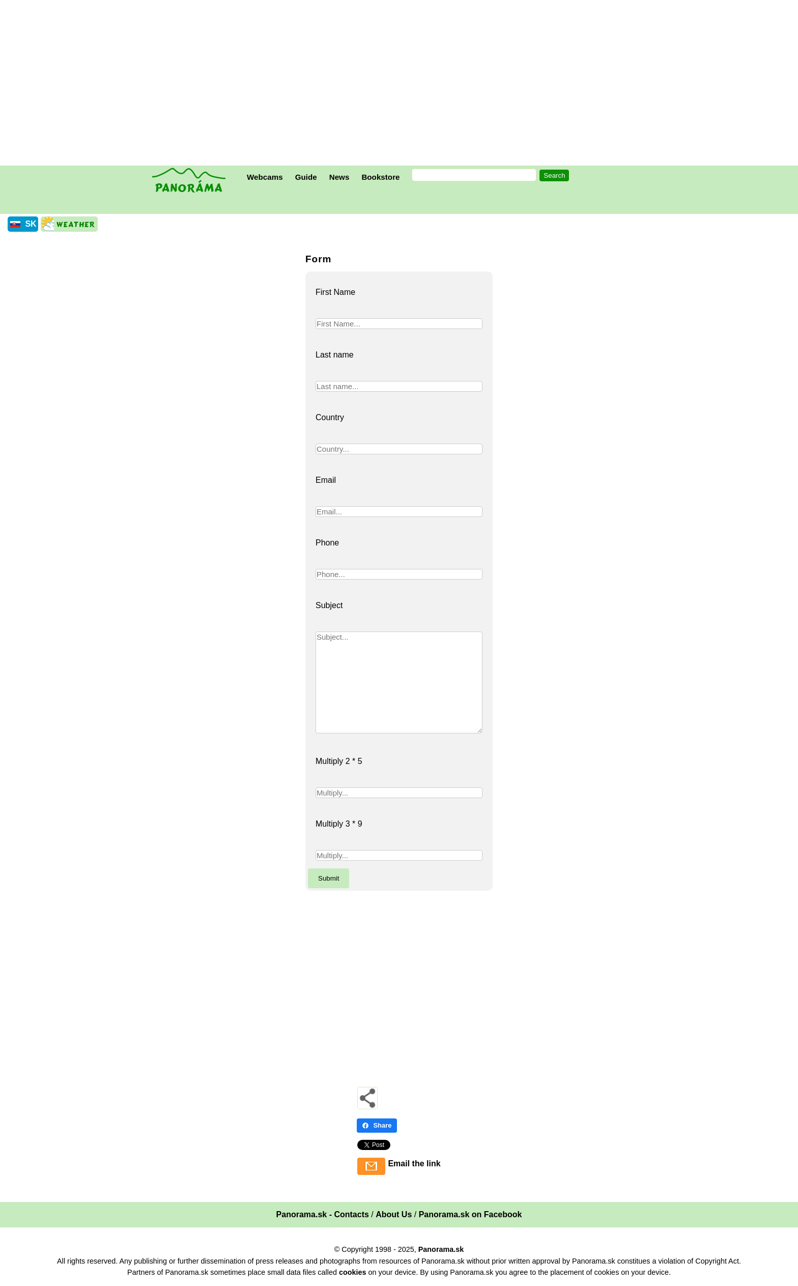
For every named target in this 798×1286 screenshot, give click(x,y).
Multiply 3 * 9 (339, 823)
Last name (335, 354)
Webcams (265, 177)
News (339, 177)
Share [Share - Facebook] (376, 1125)
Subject (329, 605)
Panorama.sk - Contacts (322, 1214)
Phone (327, 542)
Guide (306, 177)
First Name (335, 292)
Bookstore (380, 177)
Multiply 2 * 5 (339, 761)
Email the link (414, 1163)
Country (330, 417)
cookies (352, 1272)
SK (30, 224)
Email (326, 480)
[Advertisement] (401, 84)
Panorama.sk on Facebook (470, 1214)
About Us (394, 1214)
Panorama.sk (441, 1249)
